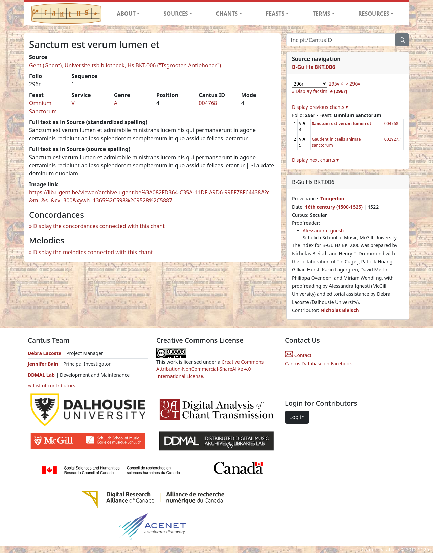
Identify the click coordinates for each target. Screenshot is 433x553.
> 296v (353, 83)
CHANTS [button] (227, 13)
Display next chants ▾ (315, 160)
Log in (297, 417)
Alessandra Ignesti (323, 230)
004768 (208, 103)
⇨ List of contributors (51, 385)
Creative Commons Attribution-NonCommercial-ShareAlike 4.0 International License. (210, 369)
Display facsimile (321, 91)
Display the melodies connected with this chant (93, 252)
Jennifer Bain (44, 364)
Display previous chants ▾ (320, 107)
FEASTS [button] (275, 13)
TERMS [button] (322, 13)
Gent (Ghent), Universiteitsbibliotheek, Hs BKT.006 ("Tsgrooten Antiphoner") (125, 65)
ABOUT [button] (126, 13)
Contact (298, 355)
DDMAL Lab (41, 374)
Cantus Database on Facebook (318, 363)
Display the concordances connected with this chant (99, 226)
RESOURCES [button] (373, 13)
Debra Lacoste (44, 353)
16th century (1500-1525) (334, 206)
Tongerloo (332, 198)
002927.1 (393, 139)
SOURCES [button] (176, 13)
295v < (336, 83)
